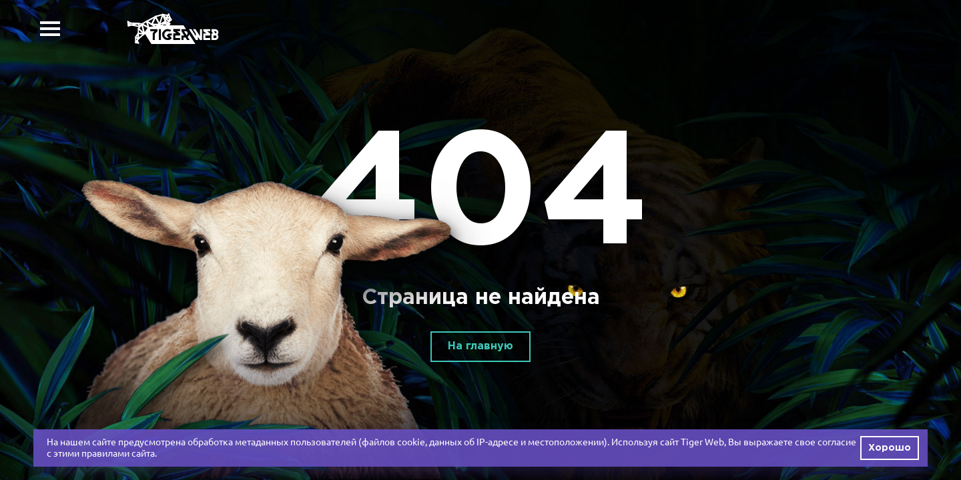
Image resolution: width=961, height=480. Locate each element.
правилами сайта (118, 453)
